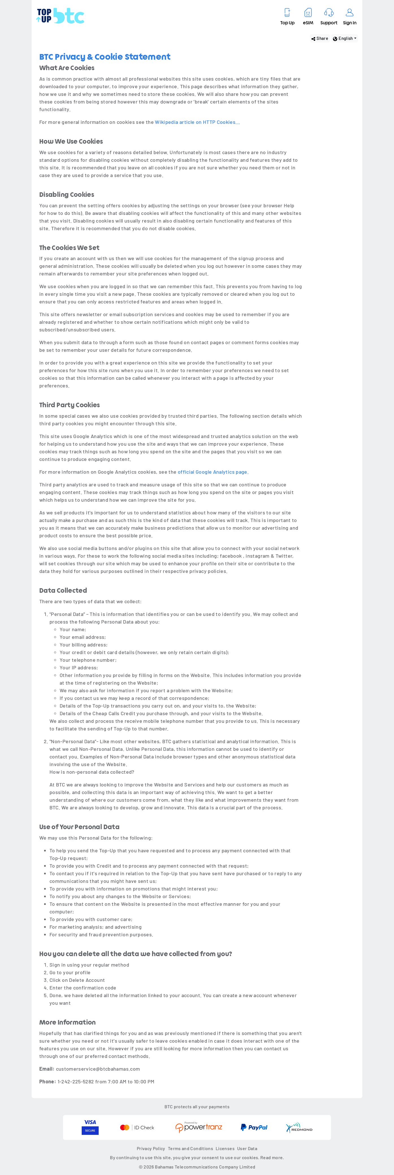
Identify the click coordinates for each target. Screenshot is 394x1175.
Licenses (225, 1148)
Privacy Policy (151, 1148)
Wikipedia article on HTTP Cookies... (197, 122)
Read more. (272, 1157)
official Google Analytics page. (213, 472)
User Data (247, 1148)
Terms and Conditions (190, 1148)
